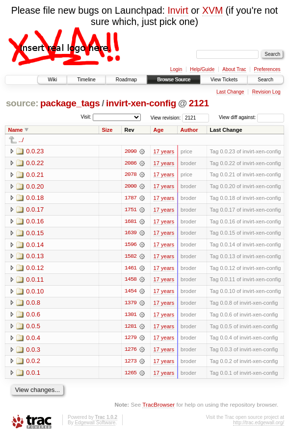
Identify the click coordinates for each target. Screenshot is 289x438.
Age (159, 130)
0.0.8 (33, 304)
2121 (199, 103)
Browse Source (173, 79)
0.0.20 (35, 186)
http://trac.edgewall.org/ (258, 424)
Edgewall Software (95, 424)
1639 (130, 234)
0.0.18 (35, 198)
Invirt (177, 10)
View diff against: (251, 117)
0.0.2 (33, 362)
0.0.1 (33, 374)
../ (21, 140)
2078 (130, 175)
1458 (130, 281)
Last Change (230, 92)
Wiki (52, 79)
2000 (130, 187)
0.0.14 (35, 245)
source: (22, 103)
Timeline (86, 79)
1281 (130, 328)
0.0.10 (35, 292)
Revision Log (266, 92)
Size (107, 130)
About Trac (234, 69)
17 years (164, 151)
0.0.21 (35, 174)
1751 (130, 210)
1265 (130, 375)
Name (15, 130)
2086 (130, 163)
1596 (130, 245)
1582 (130, 257)
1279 (130, 339)
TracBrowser (158, 406)
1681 (130, 222)
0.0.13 (35, 257)
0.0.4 (33, 339)
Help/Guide (202, 69)
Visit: (85, 117)
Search (265, 79)
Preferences (267, 69)
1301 (130, 316)
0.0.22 (35, 163)
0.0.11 (35, 280)
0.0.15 (35, 233)
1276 (130, 351)
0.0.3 (33, 351)
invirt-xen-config (141, 103)
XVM (212, 10)
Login (176, 69)
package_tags (70, 103)
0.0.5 (33, 327)
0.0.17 (35, 210)
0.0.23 (35, 151)
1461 (130, 269)
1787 (130, 198)
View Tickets (223, 79)
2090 (130, 151)
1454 (130, 292)
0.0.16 (35, 221)
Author (189, 130)
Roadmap (126, 79)
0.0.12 (35, 268)
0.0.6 (33, 315)
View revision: (166, 117)
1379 (130, 304)
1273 (130, 363)
